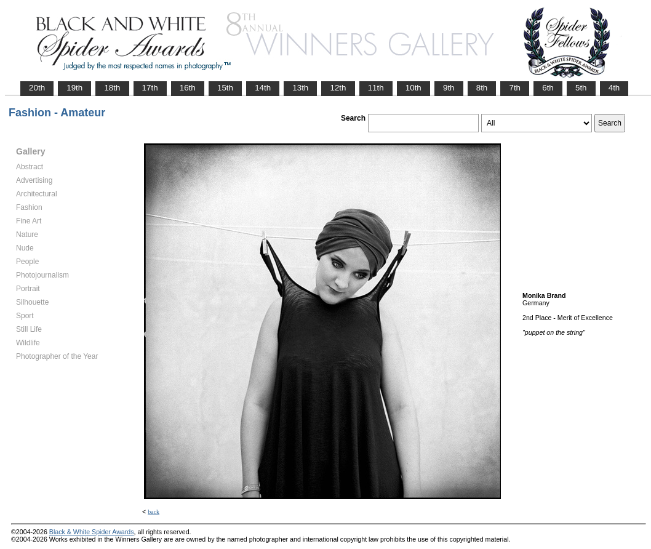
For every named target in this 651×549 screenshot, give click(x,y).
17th (150, 87)
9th (448, 87)
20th (37, 87)
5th (581, 87)
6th (548, 87)
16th (187, 87)
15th (225, 87)
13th (300, 87)
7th (514, 87)
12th (338, 87)
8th (482, 87)
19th (74, 87)
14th (263, 87)
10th (413, 87)
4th (614, 87)
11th (376, 87)
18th (112, 87)
